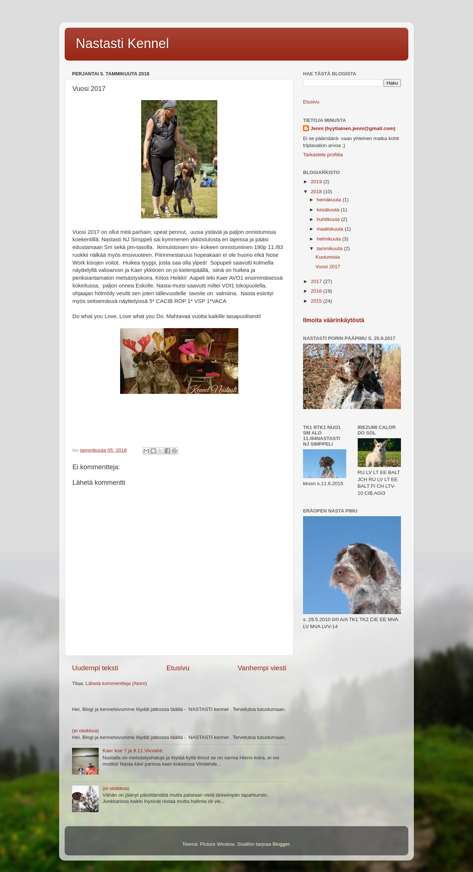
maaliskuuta (331, 229)
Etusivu (178, 668)
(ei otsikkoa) (85, 730)
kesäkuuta (329, 209)
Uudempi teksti (95, 668)
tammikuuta (330, 248)
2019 (317, 181)
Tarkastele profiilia (323, 154)
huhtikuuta (329, 219)
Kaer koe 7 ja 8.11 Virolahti (132, 750)
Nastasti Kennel (122, 43)
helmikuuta (329, 239)
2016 (317, 291)
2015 (317, 301)
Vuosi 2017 (328, 266)
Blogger (281, 844)
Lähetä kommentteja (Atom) (116, 683)
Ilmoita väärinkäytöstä (333, 320)
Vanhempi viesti (262, 668)
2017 (317, 281)
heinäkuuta (330, 199)
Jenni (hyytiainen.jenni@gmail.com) (352, 128)
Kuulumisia (328, 257)
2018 (317, 191)
